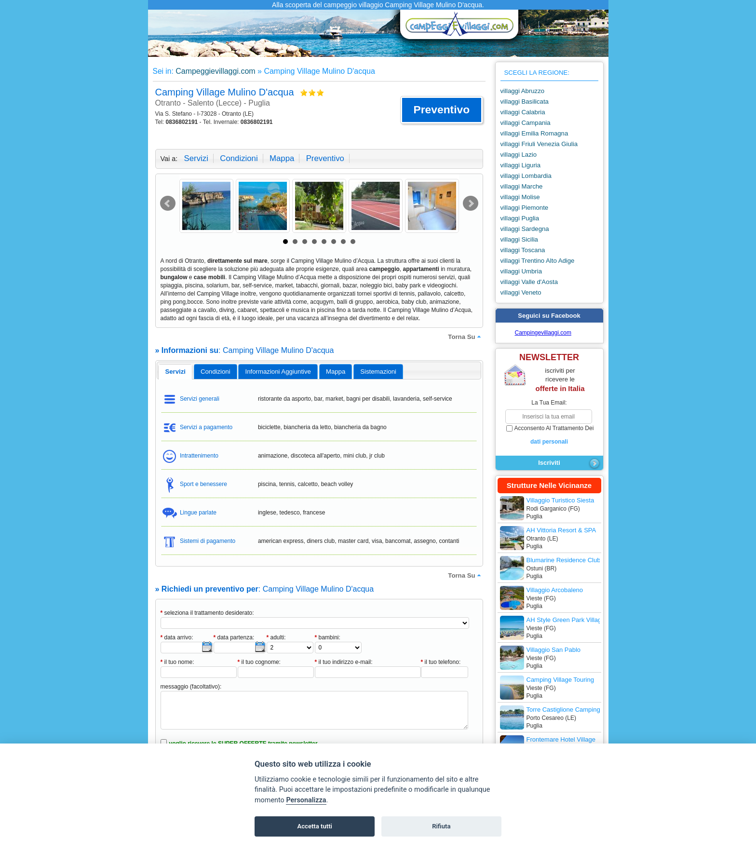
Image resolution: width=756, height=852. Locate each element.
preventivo (325, 158)
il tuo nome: (177, 662)
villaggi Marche (521, 186)
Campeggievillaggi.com (215, 71)
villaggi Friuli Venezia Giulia (539, 144)
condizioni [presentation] (215, 371)
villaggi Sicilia (519, 239)
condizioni (238, 158)
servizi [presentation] (175, 371)
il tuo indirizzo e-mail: (344, 662)
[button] (441, 110)
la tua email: (549, 402)
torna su (465, 336)
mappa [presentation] (335, 371)
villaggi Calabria (522, 112)
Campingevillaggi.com (543, 332)
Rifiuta (441, 826)
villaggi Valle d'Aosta (529, 281)
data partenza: (234, 637)
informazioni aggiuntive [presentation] (278, 371)
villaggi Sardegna (524, 228)
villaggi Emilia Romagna (534, 133)
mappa (282, 158)
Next (470, 203)
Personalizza (306, 800)
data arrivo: (177, 637)
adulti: (276, 637)
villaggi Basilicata (524, 101)
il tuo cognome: (259, 662)
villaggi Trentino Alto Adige (537, 260)
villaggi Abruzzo (522, 91)
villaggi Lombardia (526, 175)
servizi (196, 158)
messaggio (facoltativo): (191, 686)
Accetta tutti (314, 826)
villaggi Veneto (520, 292)
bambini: (327, 637)
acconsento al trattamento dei (549, 435)
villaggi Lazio (518, 154)
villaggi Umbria (521, 271)
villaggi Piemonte (524, 207)
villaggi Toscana (522, 250)
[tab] (175, 371)
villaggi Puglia (520, 218)
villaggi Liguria (520, 165)
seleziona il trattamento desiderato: (207, 612)
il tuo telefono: (441, 662)
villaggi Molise (520, 197)
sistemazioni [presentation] (378, 371)
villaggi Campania (525, 122)
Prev (168, 203)
